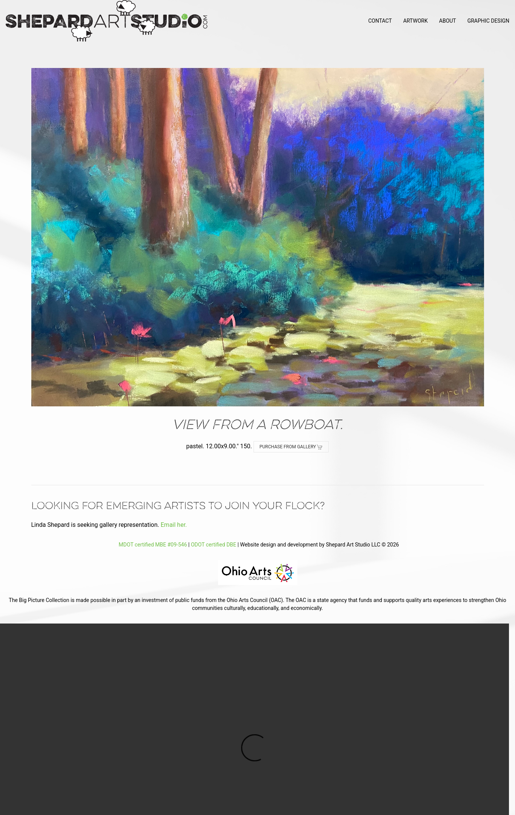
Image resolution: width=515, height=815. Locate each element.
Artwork (415, 21)
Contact (380, 21)
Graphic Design (488, 21)
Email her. (174, 524)
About (447, 21)
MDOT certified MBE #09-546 (151, 545)
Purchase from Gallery (291, 447)
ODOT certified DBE (213, 545)
